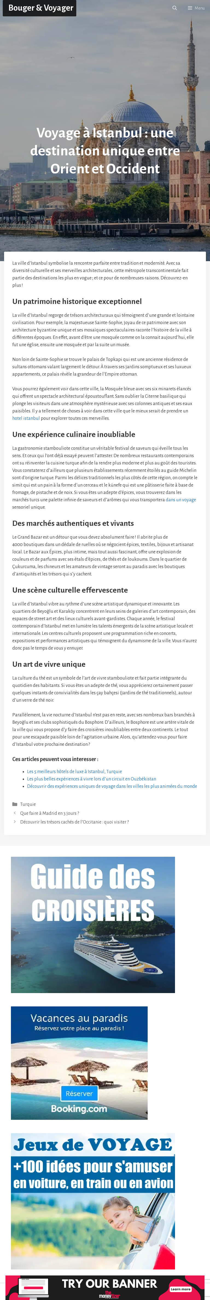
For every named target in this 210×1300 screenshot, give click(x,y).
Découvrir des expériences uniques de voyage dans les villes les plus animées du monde (112, 786)
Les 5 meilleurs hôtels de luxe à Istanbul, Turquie (74, 771)
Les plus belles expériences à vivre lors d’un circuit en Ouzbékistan (91, 779)
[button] (174, 8)
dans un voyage (181, 499)
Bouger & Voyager (41, 8)
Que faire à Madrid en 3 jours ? (49, 813)
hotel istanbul (26, 418)
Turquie (28, 804)
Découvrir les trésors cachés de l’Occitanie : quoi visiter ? (74, 822)
